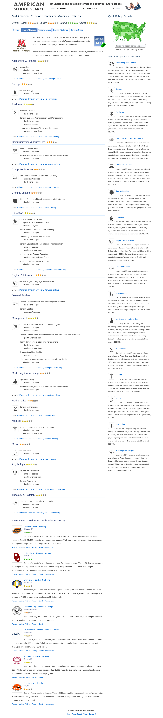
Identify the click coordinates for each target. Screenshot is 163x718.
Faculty (34, 547)
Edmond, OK (28, 582)
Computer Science (124, 165)
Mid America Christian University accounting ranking (38, 79)
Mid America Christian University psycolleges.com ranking (40, 489)
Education (120, 217)
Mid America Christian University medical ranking (37, 439)
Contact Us (93, 714)
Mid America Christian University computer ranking (37, 187)
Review (16, 30)
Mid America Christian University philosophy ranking (38, 513)
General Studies (123, 267)
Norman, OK (28, 556)
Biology (119, 89)
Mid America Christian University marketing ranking (38, 395)
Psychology (121, 424)
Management (121, 293)
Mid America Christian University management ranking (39, 368)
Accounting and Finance (126, 63)
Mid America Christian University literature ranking (37, 290)
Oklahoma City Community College (38, 607)
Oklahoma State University (35, 526)
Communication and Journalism (129, 138)
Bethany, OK (28, 659)
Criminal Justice (122, 191)
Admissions (49, 547)
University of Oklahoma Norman (37, 553)
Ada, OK (26, 686)
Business (120, 112)
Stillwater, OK (28, 529)
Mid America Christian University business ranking (37, 136)
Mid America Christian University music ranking (36, 459)
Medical (119, 375)
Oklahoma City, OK (30, 609)
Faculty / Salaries (60, 30)
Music (118, 398)
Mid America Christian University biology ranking (36, 99)
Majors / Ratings (29, 30)
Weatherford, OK (29, 632)
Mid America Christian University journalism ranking (38, 164)
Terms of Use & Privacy (80, 714)
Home (68, 714)
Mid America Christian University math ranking (36, 415)
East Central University (33, 683)
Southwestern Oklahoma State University (41, 630)
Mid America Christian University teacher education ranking (41, 269)
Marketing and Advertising (127, 319)
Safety (41, 547)
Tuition (27, 547)
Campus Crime (76, 30)
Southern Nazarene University (36, 656)
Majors (21, 547)
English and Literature (125, 240)
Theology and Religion (125, 450)
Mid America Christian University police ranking (36, 207)
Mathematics (121, 348)
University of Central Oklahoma (37, 580)
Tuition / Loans (44, 30)
